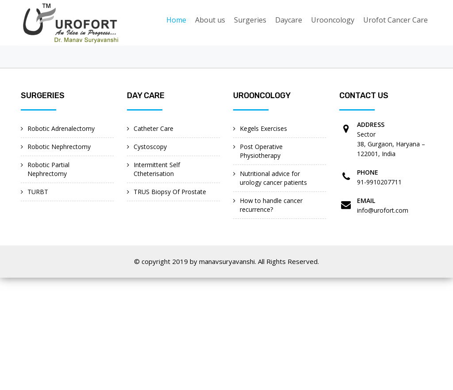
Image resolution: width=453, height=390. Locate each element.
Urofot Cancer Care (395, 20)
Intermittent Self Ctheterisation (157, 169)
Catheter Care (153, 128)
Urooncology (332, 20)
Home (176, 20)
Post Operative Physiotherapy (261, 151)
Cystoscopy (150, 146)
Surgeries (250, 20)
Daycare (288, 20)
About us (210, 20)
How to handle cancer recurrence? (271, 205)
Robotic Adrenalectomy (61, 128)
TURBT (37, 191)
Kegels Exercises (263, 128)
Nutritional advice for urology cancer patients (273, 178)
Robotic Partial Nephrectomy (48, 169)
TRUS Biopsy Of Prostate (170, 191)
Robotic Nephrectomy (59, 146)
